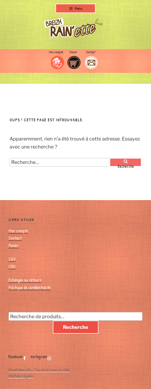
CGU (12, 266)
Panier (73, 52)
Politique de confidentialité (29, 287)
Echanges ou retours (25, 280)
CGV (12, 259)
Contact (91, 52)
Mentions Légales (21, 375)
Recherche (75, 327)
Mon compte (56, 52)
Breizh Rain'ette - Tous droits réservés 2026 (39, 369)
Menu (75, 8)
